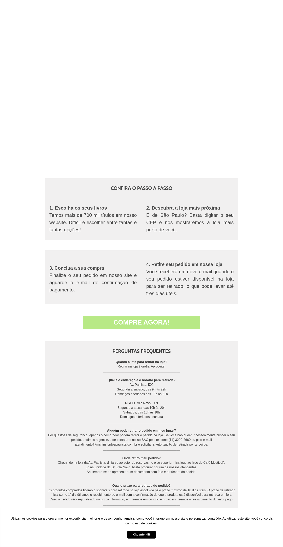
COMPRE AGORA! (141, 322)
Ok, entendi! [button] (141, 534)
